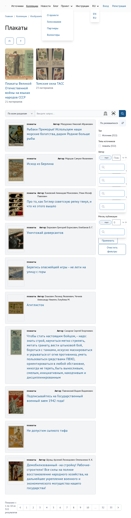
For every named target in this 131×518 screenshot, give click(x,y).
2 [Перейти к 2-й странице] (33, 507)
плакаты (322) (109, 145)
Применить (108, 240)
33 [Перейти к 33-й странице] (111, 507)
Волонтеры (53, 34)
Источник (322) (109, 135)
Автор (101, 151)
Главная (9, 16)
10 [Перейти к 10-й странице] (88, 507)
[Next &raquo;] (118, 507)
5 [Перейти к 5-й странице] (53, 507)
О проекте (53, 15)
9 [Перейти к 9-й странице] (80, 507)
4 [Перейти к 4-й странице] (46, 507)
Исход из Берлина (40, 164)
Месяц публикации (107, 216)
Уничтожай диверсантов (45, 233)
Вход (106, 6)
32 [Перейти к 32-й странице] (103, 507)
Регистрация (119, 6)
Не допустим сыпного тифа (47, 430)
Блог (55, 6)
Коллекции (32, 6)
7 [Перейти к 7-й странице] (67, 507)
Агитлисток (35, 305)
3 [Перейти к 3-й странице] (40, 507)
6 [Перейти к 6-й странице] (60, 507)
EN (94, 13)
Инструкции (82, 6)
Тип (100, 130)
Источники (17, 6)
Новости (46, 6)
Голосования (54, 21)
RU (94, 17)
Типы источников (106, 141)
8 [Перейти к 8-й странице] (73, 507)
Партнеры (52, 28)
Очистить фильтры (112, 249)
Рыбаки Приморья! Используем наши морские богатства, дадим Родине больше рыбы (58, 134)
